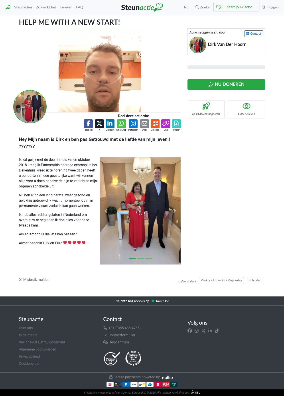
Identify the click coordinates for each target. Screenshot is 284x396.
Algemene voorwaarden (37, 349)
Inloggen (270, 7)
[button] (203, 7)
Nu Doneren (226, 84)
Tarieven (66, 7)
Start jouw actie (239, 7)
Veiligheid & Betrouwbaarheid (42, 342)
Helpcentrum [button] (116, 342)
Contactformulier (119, 335)
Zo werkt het (46, 7)
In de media (28, 335)
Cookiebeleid (29, 363)
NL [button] (186, 7)
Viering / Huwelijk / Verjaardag (221, 280)
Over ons (26, 328)
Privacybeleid (29, 356)
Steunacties (23, 7)
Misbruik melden (34, 280)
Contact (253, 33)
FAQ (79, 7)
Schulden (255, 280)
